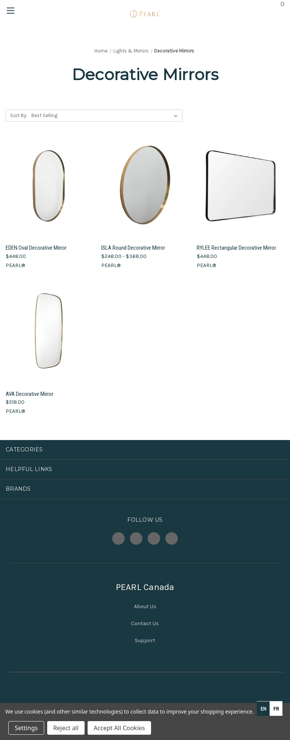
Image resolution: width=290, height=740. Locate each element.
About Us (145, 606)
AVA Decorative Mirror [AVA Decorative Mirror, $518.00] (29, 394)
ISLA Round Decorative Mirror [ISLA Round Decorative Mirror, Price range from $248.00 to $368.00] (133, 247)
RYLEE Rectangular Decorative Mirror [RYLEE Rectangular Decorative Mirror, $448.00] (236, 247)
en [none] (263, 709)
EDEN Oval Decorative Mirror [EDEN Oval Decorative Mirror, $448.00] (36, 247)
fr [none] (276, 709)
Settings (26, 728)
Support (145, 640)
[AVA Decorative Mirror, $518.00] (49, 332)
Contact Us (145, 623)
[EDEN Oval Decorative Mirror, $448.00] (49, 186)
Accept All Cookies (119, 728)
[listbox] (106, 115)
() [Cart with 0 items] (278, 3)
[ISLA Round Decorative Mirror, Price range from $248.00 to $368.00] (145, 186)
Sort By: (18, 115)
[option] (276, 708)
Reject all (66, 728)
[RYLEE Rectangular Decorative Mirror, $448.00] (240, 186)
